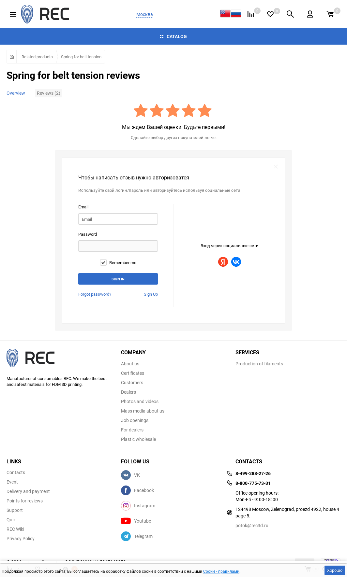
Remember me (118, 262)
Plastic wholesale (138, 439)
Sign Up (151, 294)
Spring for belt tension (81, 57)
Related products (37, 57)
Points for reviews (25, 501)
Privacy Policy (21, 538)
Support (15, 510)
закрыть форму (276, 166)
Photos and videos (139, 401)
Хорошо (334, 570)
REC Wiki (15, 529)
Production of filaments (259, 363)
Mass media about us (142, 411)
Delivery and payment (28, 491)
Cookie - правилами (221, 571)
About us (130, 363)
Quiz (11, 519)
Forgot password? (94, 294)
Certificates (132, 373)
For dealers (132, 430)
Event (12, 482)
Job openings (134, 420)
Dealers (128, 392)
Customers (132, 382)
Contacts (16, 472)
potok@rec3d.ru (251, 525)
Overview (16, 93)
